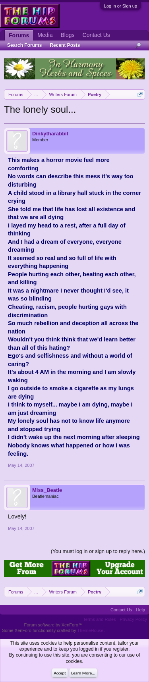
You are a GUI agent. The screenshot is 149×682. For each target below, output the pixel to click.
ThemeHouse (90, 630)
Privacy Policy (133, 619)
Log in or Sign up (120, 6)
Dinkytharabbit (50, 134)
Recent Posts (65, 45)
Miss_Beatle (47, 490)
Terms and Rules (99, 619)
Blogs (67, 35)
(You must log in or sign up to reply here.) (98, 551)
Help (140, 609)
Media (44, 35)
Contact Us (96, 35)
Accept (60, 673)
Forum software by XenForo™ (53, 624)
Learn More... (83, 673)
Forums (19, 35)
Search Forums (24, 45)
